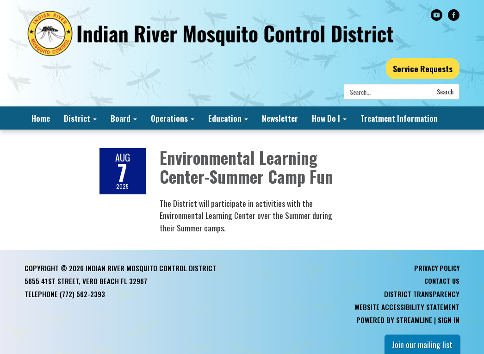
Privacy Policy (436, 268)
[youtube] (436, 17)
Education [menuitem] (225, 118)
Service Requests (423, 68)
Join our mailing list (422, 344)
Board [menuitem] (120, 118)
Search (445, 91)
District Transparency (421, 294)
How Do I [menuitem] (326, 118)
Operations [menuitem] (169, 118)
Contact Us (441, 281)
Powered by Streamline (394, 320)
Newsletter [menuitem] (280, 118)
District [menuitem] (77, 118)
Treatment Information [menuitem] (399, 118)
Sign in (448, 320)
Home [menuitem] (40, 118)
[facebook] (453, 17)
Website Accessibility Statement (406, 307)
